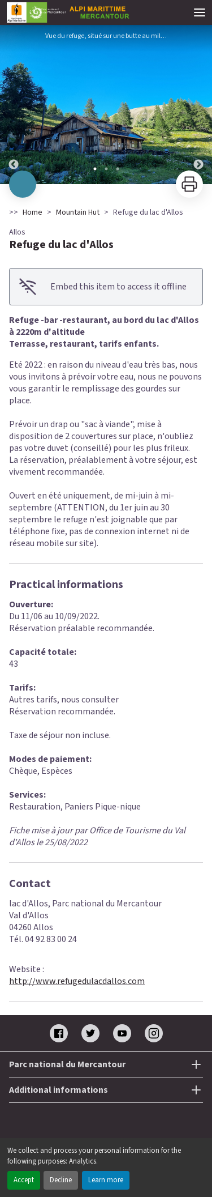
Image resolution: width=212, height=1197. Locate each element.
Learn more (105, 1180)
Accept (24, 1180)
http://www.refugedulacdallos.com (77, 981)
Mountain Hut (77, 212)
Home (32, 212)
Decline (61, 1180)
